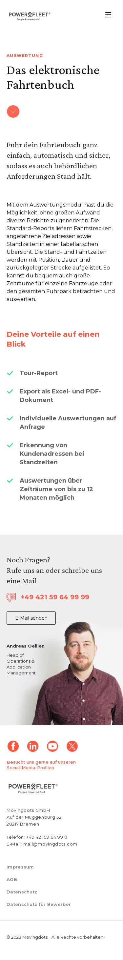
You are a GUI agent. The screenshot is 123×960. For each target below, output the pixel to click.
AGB (12, 879)
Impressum (20, 867)
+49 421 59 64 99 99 (55, 597)
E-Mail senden (31, 618)
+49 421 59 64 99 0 (47, 837)
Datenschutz (22, 891)
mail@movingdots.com (50, 844)
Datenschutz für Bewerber (39, 904)
